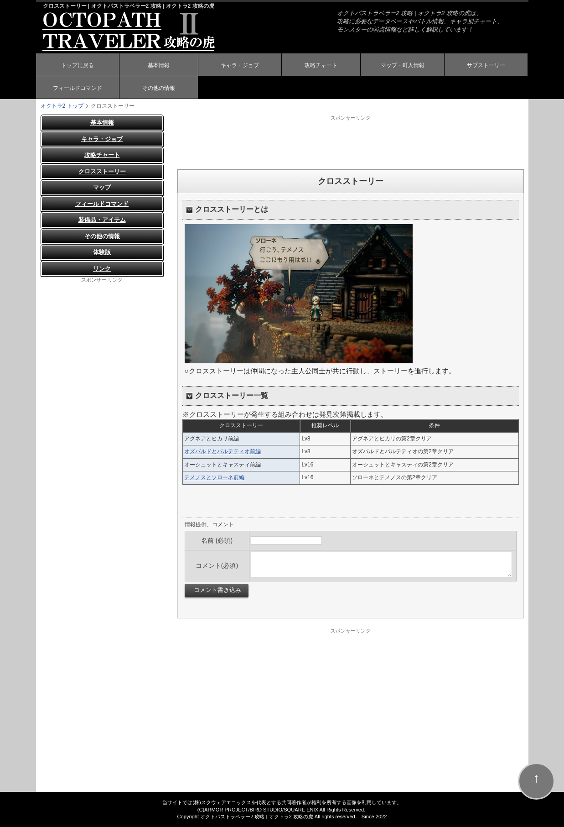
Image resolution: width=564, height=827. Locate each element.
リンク (102, 268)
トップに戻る (77, 65)
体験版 (102, 252)
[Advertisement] (350, 141)
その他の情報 (158, 88)
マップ (102, 187)
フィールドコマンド (77, 88)
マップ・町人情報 (402, 65)
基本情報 (159, 65)
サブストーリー (486, 65)
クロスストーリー (102, 171)
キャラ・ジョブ (240, 65)
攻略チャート (321, 65)
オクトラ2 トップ (62, 106)
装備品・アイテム (102, 219)
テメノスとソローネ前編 (214, 477)
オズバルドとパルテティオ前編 (222, 451)
